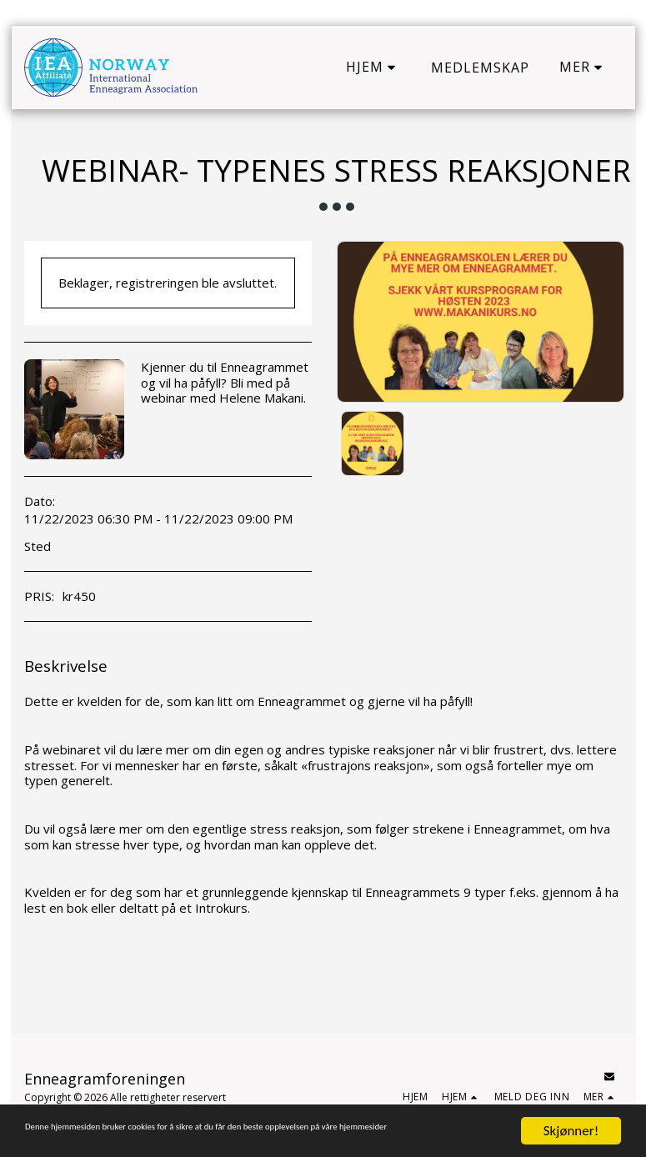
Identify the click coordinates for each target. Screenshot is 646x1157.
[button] (373, 67)
